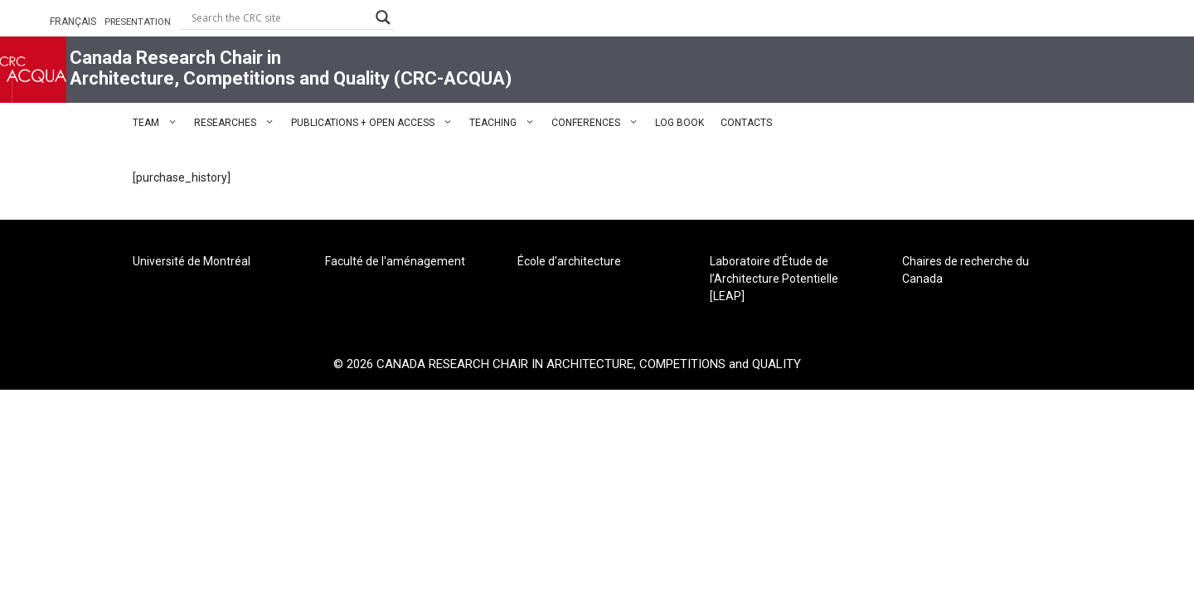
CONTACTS (746, 123)
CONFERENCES (599, 122)
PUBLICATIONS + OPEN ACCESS (376, 122)
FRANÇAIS (73, 21)
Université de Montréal (191, 261)
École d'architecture (569, 261)
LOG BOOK (679, 123)
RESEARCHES (238, 122)
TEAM (159, 122)
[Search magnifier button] (383, 17)
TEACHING (506, 122)
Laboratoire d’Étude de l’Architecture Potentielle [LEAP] (774, 279)
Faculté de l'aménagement (395, 261)
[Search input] (279, 17)
